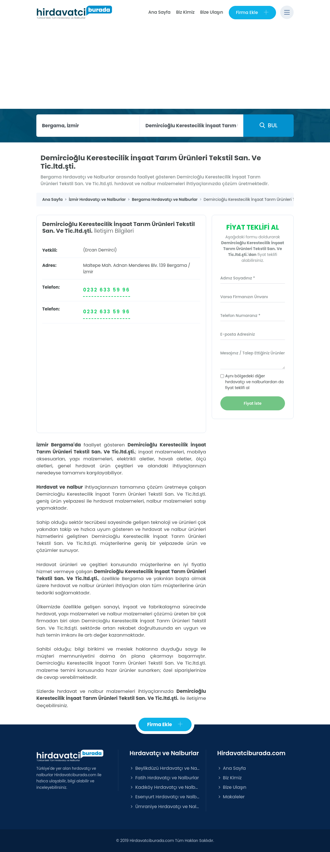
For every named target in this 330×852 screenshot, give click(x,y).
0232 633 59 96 (106, 289)
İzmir (88, 272)
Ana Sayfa (159, 12)
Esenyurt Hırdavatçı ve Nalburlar (164, 797)
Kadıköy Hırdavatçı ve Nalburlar (164, 787)
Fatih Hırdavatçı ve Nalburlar (164, 778)
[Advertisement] (165, 67)
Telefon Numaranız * (240, 315)
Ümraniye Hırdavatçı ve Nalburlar (164, 806)
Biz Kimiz (185, 12)
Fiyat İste (253, 403)
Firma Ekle (252, 12)
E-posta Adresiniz (237, 334)
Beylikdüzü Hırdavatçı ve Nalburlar (164, 768)
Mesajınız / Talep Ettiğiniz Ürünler (252, 353)
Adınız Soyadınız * (237, 278)
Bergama (177, 265)
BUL (268, 125)
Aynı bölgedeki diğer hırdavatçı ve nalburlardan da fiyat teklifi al (254, 381)
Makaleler (231, 797)
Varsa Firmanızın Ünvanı (244, 297)
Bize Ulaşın (211, 12)
